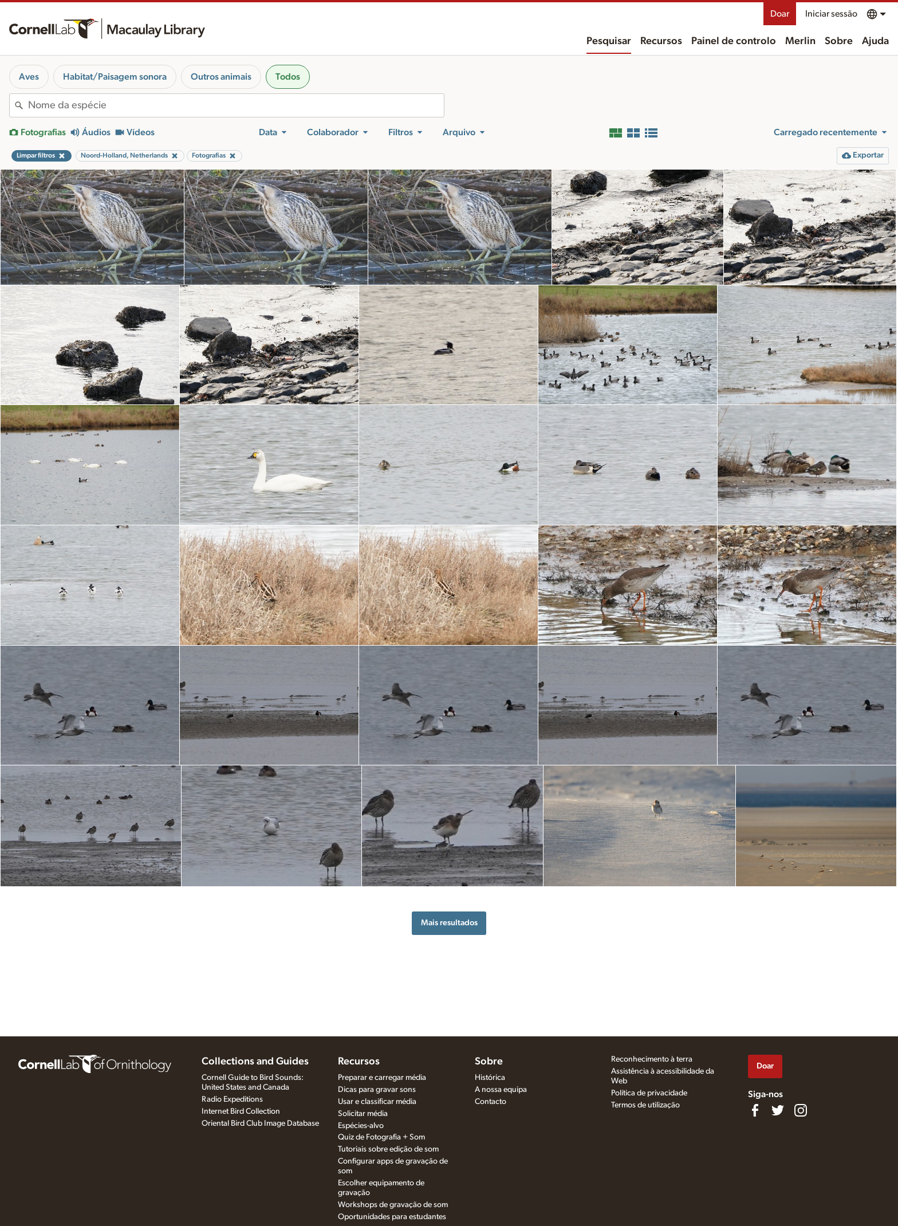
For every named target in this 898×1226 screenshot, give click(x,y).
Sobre (839, 41)
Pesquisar (608, 41)
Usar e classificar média (377, 1102)
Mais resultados (449, 922)
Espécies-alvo (361, 1126)
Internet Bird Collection (241, 1111)
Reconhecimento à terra (651, 1059)
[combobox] (236, 105)
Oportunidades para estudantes (392, 1217)
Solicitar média (363, 1114)
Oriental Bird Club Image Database (260, 1123)
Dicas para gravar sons (377, 1090)
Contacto (490, 1102)
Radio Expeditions (232, 1099)
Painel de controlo (733, 41)
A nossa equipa (501, 1090)
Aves (29, 76)
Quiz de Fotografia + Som (381, 1137)
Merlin (800, 41)
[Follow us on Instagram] (801, 1110)
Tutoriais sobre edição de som (388, 1149)
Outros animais (221, 76)
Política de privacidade (649, 1093)
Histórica (490, 1078)
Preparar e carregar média (382, 1078)
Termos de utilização (645, 1105)
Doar (779, 13)
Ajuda (875, 41)
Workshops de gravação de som (393, 1205)
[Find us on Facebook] (755, 1110)
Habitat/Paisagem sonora (115, 76)
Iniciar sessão (831, 13)
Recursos (661, 41)
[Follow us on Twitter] (778, 1110)
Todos (287, 76)
